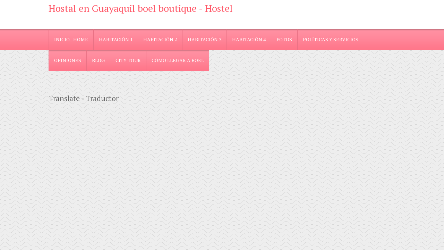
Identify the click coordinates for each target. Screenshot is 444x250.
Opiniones (67, 60)
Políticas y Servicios (330, 39)
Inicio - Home (71, 39)
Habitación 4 (249, 39)
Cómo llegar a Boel (178, 60)
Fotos (284, 39)
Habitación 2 (160, 39)
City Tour (128, 60)
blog (98, 60)
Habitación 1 (116, 39)
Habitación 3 (204, 39)
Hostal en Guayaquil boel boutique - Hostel (141, 8)
